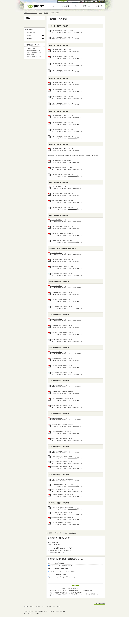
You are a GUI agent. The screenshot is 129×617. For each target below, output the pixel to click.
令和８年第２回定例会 (57, 30)
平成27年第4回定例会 (57, 385)
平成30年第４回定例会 (57, 286)
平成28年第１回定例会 (57, 372)
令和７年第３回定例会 (57, 56)
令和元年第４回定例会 (57, 253)
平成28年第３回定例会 (57, 358)
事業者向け (87, 6)
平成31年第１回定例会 (57, 273)
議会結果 (46, 13)
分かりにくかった (71, 571)
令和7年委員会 (30, 54)
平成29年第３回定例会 (57, 325)
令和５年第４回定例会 (57, 115)
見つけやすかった (53, 577)
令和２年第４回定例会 (57, 220)
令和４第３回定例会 (56, 160)
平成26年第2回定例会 (57, 431)
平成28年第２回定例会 (57, 365)
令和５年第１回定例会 (57, 136)
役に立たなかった (68, 565)
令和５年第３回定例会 (57, 122)
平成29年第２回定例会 (57, 332)
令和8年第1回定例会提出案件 (34, 50)
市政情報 (99, 6)
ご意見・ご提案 (41, 606)
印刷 (66, 533)
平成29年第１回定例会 (57, 339)
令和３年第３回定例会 (57, 193)
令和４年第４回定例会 (57, 148)
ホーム (52, 6)
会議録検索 (29, 38)
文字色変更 (101, 1)
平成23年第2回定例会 (57, 517)
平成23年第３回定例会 (57, 512)
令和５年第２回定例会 (57, 129)
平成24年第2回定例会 (57, 489)
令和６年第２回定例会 (57, 96)
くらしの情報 (64, 6)
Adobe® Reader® (72, 32)
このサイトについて (30, 606)
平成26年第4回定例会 (57, 418)
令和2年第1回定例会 (56, 240)
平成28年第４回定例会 (57, 352)
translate (62, 1)
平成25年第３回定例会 (57, 456)
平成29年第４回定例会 (57, 319)
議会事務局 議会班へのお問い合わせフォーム (60, 550)
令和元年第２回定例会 (57, 266)
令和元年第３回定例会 (57, 259)
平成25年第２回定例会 (57, 461)
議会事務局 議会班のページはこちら (58, 552)
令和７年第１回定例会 (57, 70)
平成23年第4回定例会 (57, 507)
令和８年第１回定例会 (57, 37)
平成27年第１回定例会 (57, 405)
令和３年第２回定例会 (57, 200)
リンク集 (49, 606)
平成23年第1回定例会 (57, 522)
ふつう (59, 565)
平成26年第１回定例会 (57, 438)
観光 (75, 6)
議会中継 (29, 35)
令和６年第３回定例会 (57, 89)
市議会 (40, 13)
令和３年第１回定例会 (57, 207)
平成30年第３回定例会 (57, 292)
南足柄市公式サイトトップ (30, 13)
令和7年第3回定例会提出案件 (34, 52)
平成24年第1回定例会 (57, 494)
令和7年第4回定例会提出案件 (34, 56)
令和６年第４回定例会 (57, 82)
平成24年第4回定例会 (57, 479)
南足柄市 (35, 6)
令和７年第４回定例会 (57, 49)
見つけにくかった (71, 577)
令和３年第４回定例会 (57, 187)
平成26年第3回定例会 (57, 425)
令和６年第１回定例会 (57, 103)
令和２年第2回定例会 (57, 233)
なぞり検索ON (72, 533)
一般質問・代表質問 (31, 48)
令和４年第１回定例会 (57, 174)
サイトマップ (56, 606)
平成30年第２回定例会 (57, 299)
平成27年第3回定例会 (57, 391)
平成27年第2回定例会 (57, 398)
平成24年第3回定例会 (57, 484)
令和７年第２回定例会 (57, 63)
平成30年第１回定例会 (57, 306)
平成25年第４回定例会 (57, 451)
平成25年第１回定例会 (57, 466)
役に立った (52, 565)
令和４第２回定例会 (56, 167)
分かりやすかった (53, 571)
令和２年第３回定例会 (57, 226)
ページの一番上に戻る (99, 604)
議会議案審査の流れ (32, 32)
